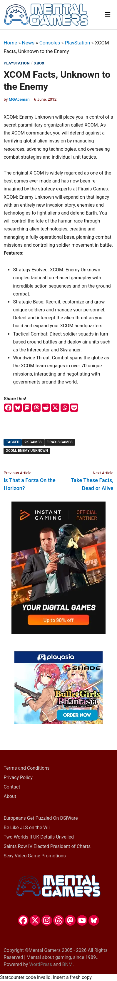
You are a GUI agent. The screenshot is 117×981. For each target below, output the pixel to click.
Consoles (49, 43)
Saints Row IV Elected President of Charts (47, 846)
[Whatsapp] (65, 408)
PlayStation (77, 43)
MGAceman (19, 99)
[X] (55, 408)
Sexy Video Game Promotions (35, 856)
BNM (67, 964)
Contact (12, 787)
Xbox (39, 63)
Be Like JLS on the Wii (27, 827)
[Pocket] (74, 408)
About (10, 796)
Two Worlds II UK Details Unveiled (38, 837)
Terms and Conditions (26, 768)
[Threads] (36, 408)
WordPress (40, 964)
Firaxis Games (60, 442)
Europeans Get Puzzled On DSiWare (41, 818)
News (28, 43)
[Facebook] (8, 408)
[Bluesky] (18, 408)
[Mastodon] (27, 408)
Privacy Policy (18, 777)
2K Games (32, 442)
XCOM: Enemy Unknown (27, 451)
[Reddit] (46, 408)
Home (10, 43)
